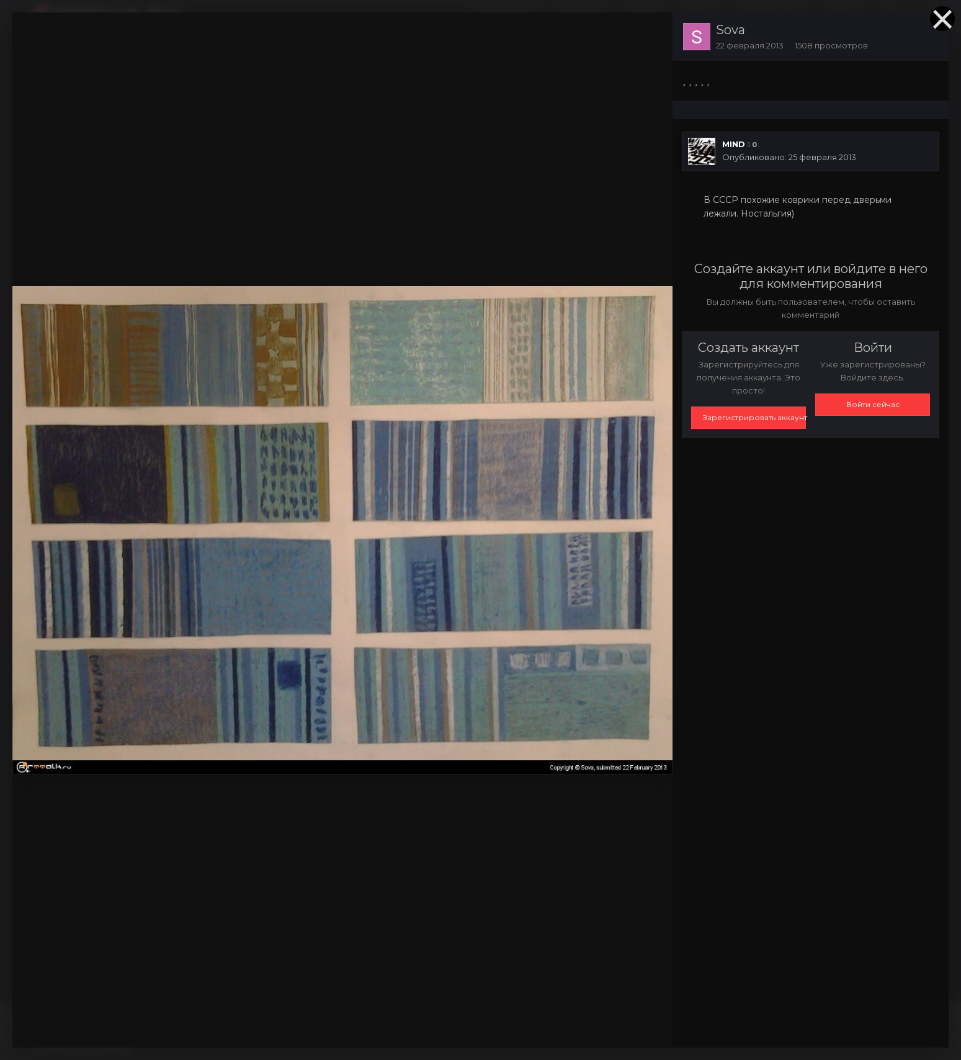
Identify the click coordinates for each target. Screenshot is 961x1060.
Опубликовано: (789, 157)
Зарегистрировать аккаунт (754, 417)
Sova (730, 29)
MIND (733, 144)
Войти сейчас (873, 404)
